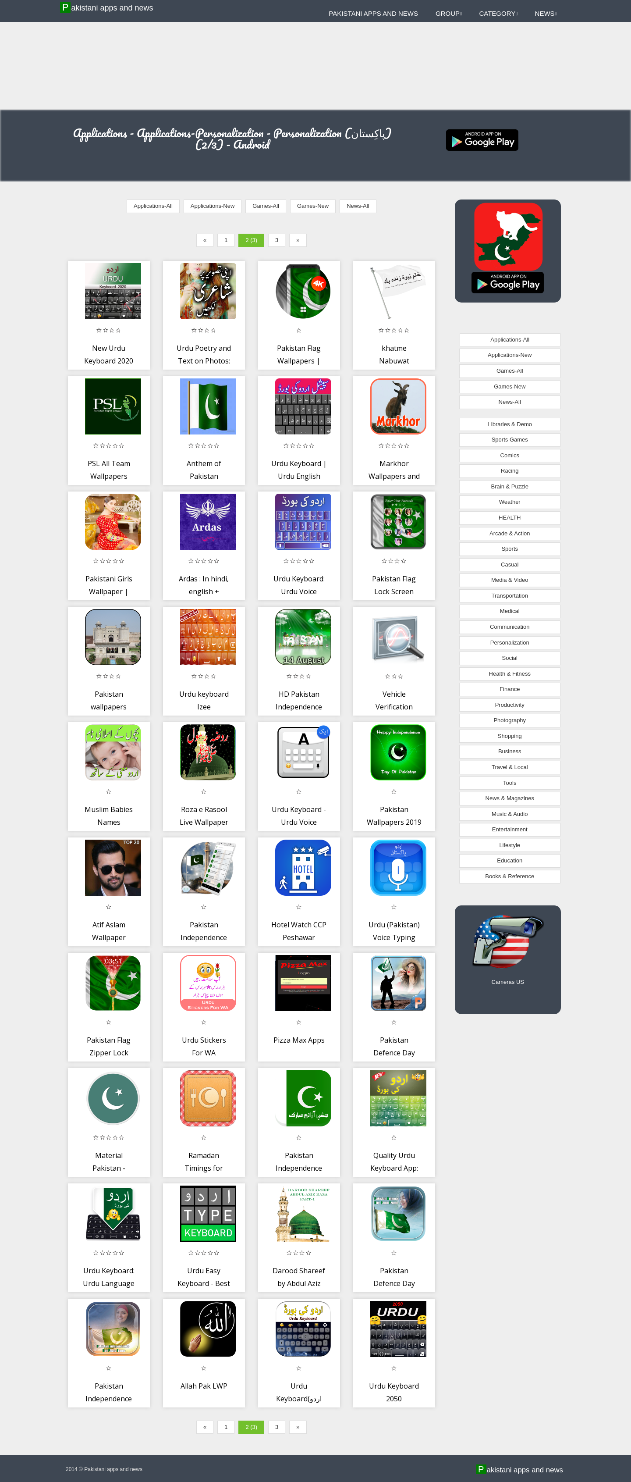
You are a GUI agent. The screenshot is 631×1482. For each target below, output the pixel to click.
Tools (509, 783)
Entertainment (510, 829)
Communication (509, 626)
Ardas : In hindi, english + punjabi (204, 591)
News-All (358, 206)
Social (510, 658)
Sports (509, 548)
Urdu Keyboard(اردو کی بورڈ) (299, 1399)
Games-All (265, 206)
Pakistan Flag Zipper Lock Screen (109, 1053)
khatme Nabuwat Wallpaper (394, 361)
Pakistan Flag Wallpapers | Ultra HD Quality (299, 361)
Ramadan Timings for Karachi (203, 1168)
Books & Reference (509, 876)
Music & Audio (510, 814)
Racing (509, 470)
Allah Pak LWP (204, 1386)
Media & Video (509, 580)
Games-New (313, 206)
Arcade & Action (509, 533)
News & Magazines (510, 798)
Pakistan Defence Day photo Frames (394, 1283)
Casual (509, 564)
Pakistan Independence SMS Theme (204, 937)
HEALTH (510, 517)
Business (509, 751)
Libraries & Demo (510, 424)
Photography (509, 720)
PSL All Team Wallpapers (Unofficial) (109, 476)
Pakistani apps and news (107, 7)
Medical (510, 611)
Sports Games (510, 439)
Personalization (509, 642)
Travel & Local (510, 767)
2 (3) (251, 240)
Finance (510, 689)
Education (509, 860)
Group (449, 13)
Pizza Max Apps (299, 1040)
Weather (510, 502)
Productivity (510, 705)
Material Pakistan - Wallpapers (109, 1168)
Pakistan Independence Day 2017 (299, 1168)
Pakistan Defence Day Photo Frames (394, 1053)
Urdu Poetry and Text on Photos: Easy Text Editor (204, 361)
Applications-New (212, 206)
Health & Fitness (510, 673)
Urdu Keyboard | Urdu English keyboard (299, 476)
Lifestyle (509, 845)
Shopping (510, 736)
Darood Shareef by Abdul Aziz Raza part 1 (299, 1283)
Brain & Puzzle (509, 486)
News (546, 13)
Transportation (510, 595)
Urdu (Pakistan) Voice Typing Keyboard (394, 937)
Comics (509, 455)
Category (498, 13)
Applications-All (153, 206)
